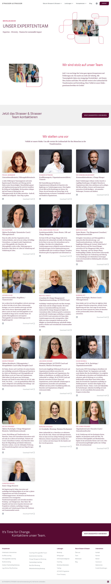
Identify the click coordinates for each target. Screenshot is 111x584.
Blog (90, 3)
